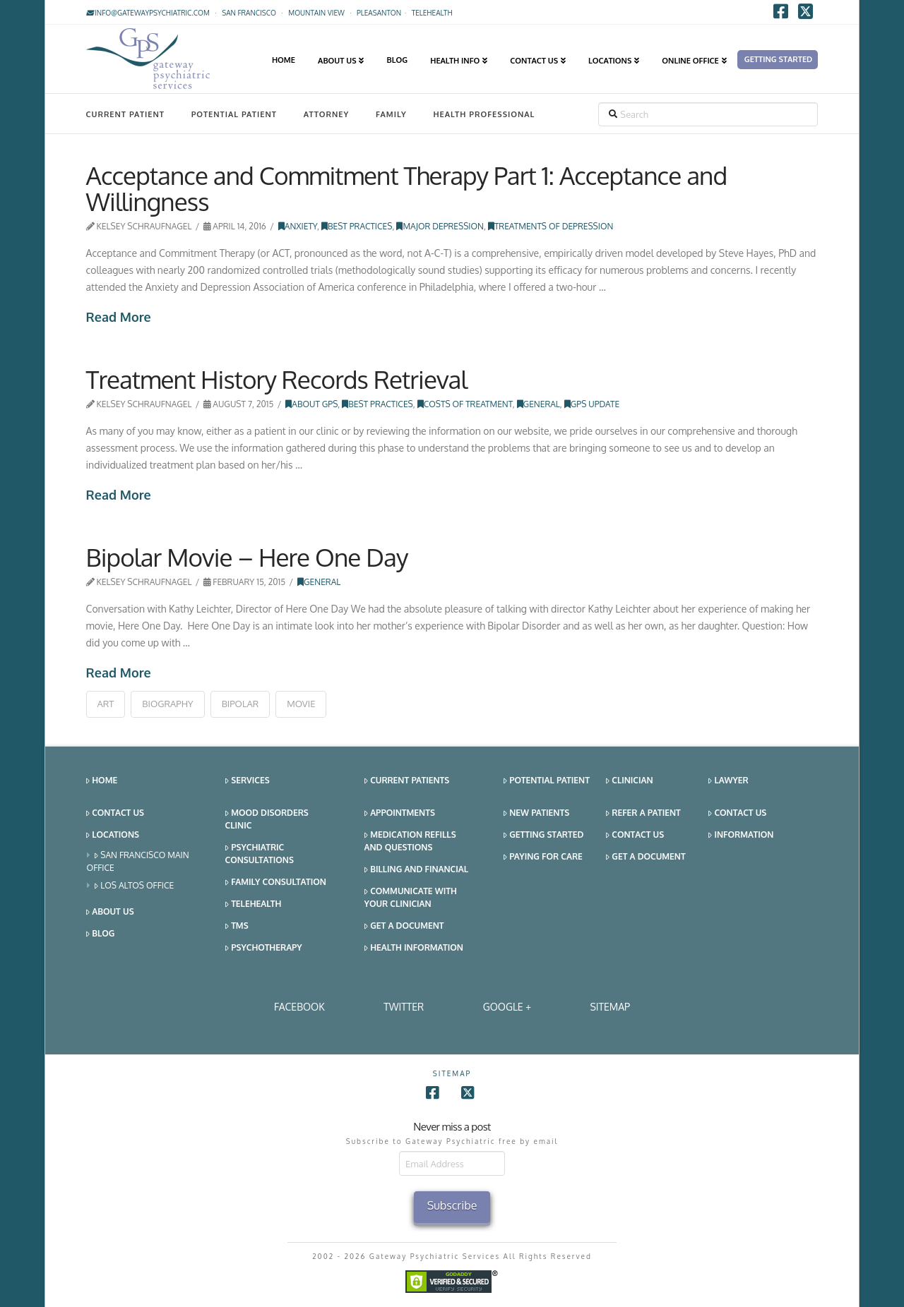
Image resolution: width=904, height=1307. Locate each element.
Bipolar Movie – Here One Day (247, 556)
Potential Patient (234, 114)
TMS (237, 926)
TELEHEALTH (432, 12)
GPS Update (591, 404)
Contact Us (115, 813)
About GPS (311, 404)
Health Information (413, 948)
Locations (112, 835)
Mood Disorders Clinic (267, 819)
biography (167, 703)
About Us (110, 912)
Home (102, 781)
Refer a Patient (643, 813)
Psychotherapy (263, 948)
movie (301, 703)
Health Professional (484, 114)
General (538, 404)
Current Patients (407, 781)
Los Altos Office (134, 886)
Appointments (399, 813)
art (105, 703)
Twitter (403, 1007)
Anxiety (297, 226)
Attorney (327, 114)
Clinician (629, 781)
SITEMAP (610, 1007)
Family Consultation (275, 883)
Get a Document (404, 926)
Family (391, 114)
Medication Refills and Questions (410, 841)
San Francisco (249, 12)
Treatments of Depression (550, 226)
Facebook (299, 1007)
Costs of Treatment (465, 404)
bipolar (240, 703)
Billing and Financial (416, 870)
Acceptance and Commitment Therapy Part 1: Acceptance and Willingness (406, 188)
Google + (507, 1007)
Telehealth (253, 904)
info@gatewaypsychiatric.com (148, 12)
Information (740, 835)
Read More (118, 317)
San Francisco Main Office (138, 861)
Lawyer (728, 781)
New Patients (537, 813)
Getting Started (544, 835)
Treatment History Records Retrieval (277, 378)
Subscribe (452, 1205)
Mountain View (316, 12)
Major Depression (440, 226)
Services (247, 781)
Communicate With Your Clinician (410, 897)
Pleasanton (379, 12)
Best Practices (357, 226)
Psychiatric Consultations (259, 853)
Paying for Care (543, 857)
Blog (100, 934)
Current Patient (125, 114)
